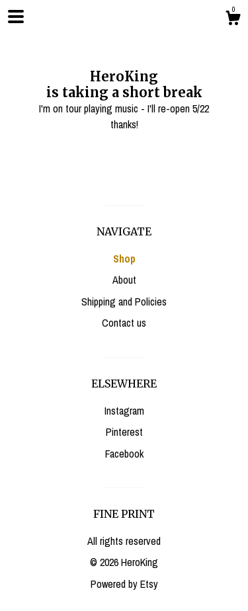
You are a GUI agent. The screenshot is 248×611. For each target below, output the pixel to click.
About (124, 279)
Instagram (124, 410)
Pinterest (124, 432)
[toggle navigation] (16, 16)
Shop (124, 258)
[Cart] (233, 20)
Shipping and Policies (124, 301)
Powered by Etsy (124, 584)
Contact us (124, 322)
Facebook (124, 453)
